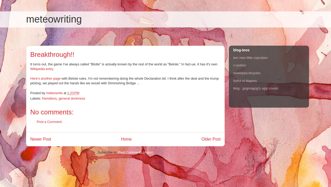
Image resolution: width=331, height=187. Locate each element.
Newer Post (40, 139)
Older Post (211, 139)
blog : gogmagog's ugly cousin (255, 88)
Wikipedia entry (41, 69)
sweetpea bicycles (247, 73)
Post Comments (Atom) (135, 152)
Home (126, 139)
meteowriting (54, 19)
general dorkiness (72, 98)
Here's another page (45, 78)
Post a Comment (49, 122)
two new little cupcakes (250, 58)
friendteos (49, 98)
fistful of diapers (245, 81)
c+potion (239, 65)
